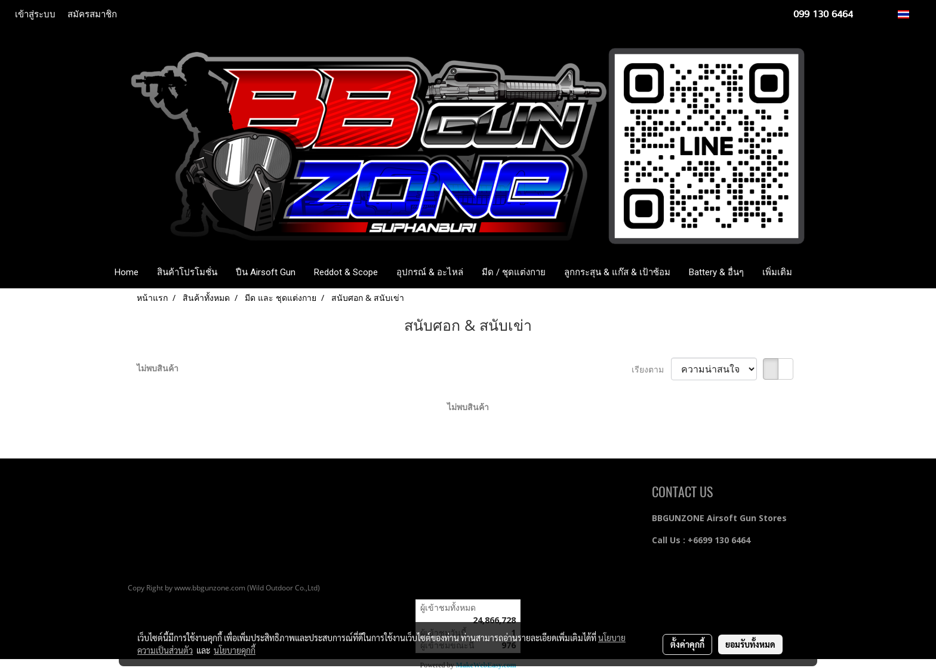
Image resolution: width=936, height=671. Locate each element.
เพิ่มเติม (777, 272)
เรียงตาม (651, 369)
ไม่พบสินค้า (157, 368)
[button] (819, 272)
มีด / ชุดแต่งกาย (514, 272)
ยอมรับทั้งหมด (750, 644)
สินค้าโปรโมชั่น (187, 272)
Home (126, 272)
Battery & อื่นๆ (716, 272)
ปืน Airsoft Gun (265, 272)
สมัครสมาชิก (92, 14)
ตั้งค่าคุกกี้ (687, 644)
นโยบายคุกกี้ (234, 650)
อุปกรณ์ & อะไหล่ (429, 272)
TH (910, 14)
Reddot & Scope (346, 272)
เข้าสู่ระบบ (35, 14)
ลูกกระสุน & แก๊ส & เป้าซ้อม (617, 272)
